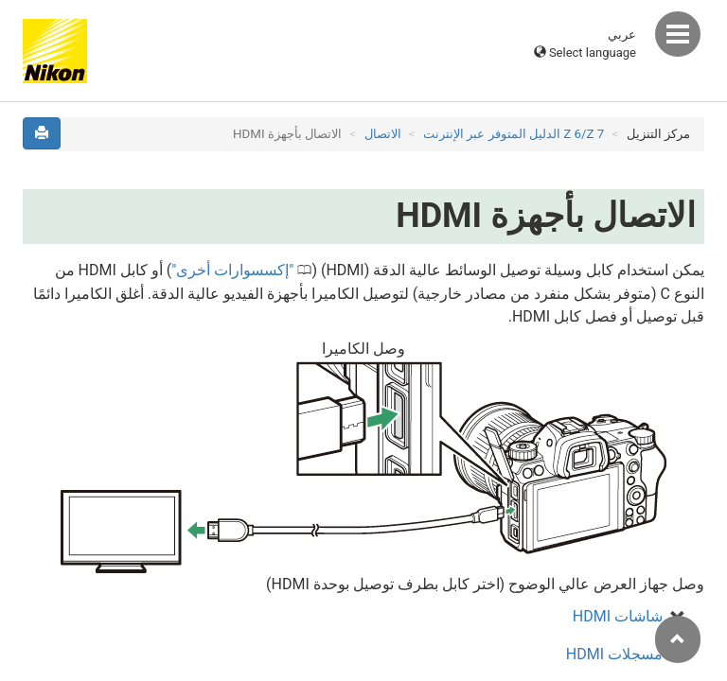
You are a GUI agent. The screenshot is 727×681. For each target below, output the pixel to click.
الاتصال (382, 134)
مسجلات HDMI (614, 654)
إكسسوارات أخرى (232, 270)
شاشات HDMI (618, 616)
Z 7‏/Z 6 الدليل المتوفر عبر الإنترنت (513, 134)
